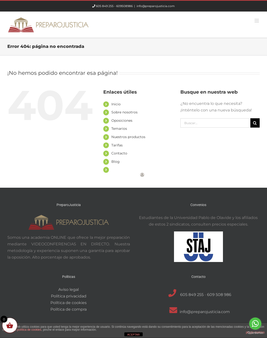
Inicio (116, 104)
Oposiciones (121, 120)
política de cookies (29, 329)
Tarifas (117, 145)
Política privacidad (68, 296)
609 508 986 (219, 294)
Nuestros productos (128, 137)
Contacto (119, 153)
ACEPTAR (133, 334)
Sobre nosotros (124, 112)
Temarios (119, 128)
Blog (115, 161)
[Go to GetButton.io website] (255, 333)
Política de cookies (68, 302)
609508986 (124, 6)
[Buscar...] (215, 123)
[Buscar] (255, 123)
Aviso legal (68, 289)
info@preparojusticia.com (156, 6)
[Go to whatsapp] (255, 323)
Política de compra (68, 309)
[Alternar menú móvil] (257, 20)
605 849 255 (105, 6)
